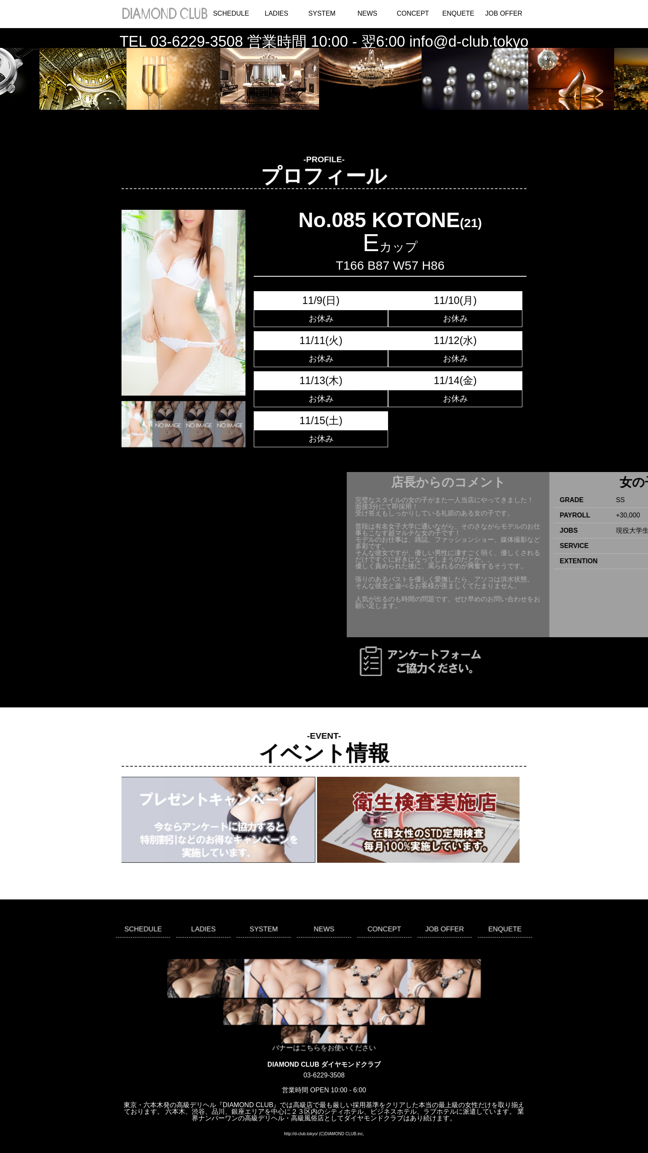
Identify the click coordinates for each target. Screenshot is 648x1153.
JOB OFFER (503, 13)
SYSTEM (322, 13)
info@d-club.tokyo (469, 41)
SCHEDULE (231, 13)
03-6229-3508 (196, 41)
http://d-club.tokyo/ (301, 1134)
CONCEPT (413, 13)
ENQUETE (458, 13)
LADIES (276, 13)
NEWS (367, 13)
